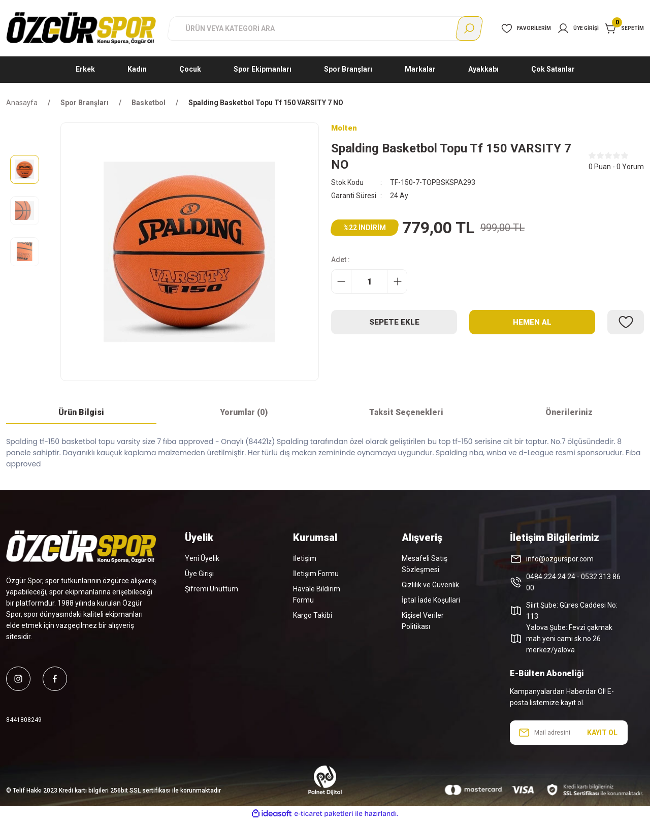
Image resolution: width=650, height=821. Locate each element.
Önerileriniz (569, 412)
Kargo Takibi (312, 615)
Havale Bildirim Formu (316, 594)
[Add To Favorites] (625, 322)
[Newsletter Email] (569, 732)
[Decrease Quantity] (341, 282)
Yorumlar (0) (244, 412)
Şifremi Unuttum (211, 589)
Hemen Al (532, 322)
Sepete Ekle (394, 322)
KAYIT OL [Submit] (602, 733)
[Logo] (81, 27)
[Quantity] (369, 282)
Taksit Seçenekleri (406, 412)
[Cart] (624, 28)
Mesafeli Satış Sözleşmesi (424, 564)
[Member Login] (578, 28)
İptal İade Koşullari (431, 600)
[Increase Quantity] (397, 282)
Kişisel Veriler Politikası (423, 620)
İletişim (304, 558)
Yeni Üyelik (202, 558)
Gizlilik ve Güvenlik (430, 585)
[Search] (325, 28)
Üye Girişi (199, 574)
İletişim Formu (316, 574)
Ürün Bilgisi (81, 412)
